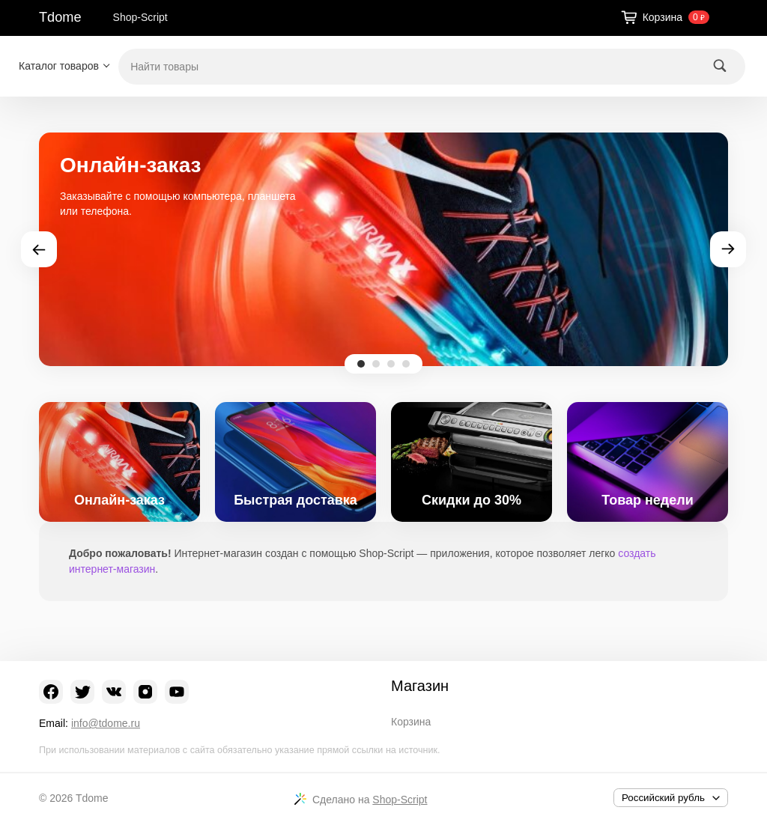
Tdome (60, 17)
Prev (39, 249)
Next (728, 249)
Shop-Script (140, 17)
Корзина (411, 722)
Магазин (420, 686)
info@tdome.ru (105, 723)
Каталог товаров (59, 66)
